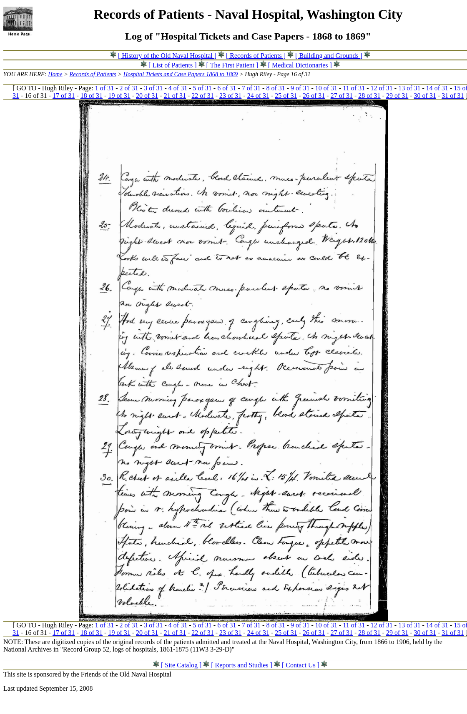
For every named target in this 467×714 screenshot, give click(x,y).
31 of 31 (453, 95)
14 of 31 (437, 88)
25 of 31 (286, 95)
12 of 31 (381, 88)
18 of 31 (91, 95)
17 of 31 (64, 95)
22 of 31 (202, 95)
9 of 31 (300, 88)
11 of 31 (354, 88)
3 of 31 (153, 88)
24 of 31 (258, 95)
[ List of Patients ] (172, 65)
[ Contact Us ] (300, 665)
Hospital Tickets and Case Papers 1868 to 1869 (180, 74)
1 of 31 (104, 88)
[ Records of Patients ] (256, 55)
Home (55, 74)
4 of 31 (177, 88)
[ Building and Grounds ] (328, 55)
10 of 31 (326, 88)
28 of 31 (369, 95)
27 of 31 (342, 95)
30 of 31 (425, 95)
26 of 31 (314, 95)
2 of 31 (129, 88)
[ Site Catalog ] (181, 665)
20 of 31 (147, 95)
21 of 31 (175, 95)
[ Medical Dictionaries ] (300, 65)
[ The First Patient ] (232, 65)
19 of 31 (119, 95)
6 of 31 (226, 88)
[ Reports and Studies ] (241, 665)
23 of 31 (230, 95)
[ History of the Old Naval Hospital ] (167, 55)
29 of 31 (397, 95)
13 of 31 (409, 88)
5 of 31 (202, 88)
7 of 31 (251, 88)
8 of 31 (275, 88)
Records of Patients (93, 74)
